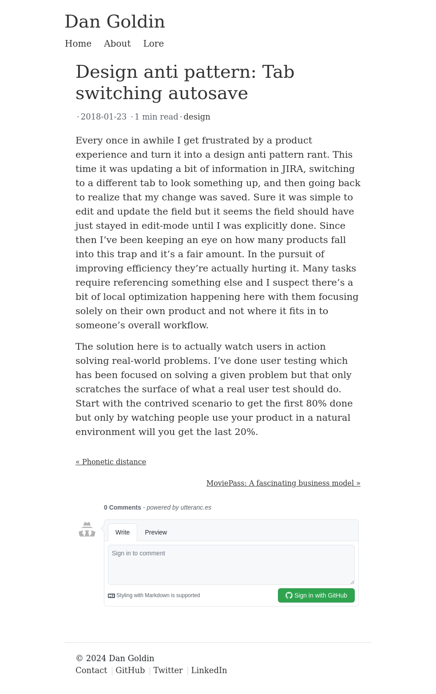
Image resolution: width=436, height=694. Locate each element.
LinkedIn (209, 670)
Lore (153, 43)
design (197, 116)
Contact (91, 670)
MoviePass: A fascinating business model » (283, 483)
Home (78, 43)
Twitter (167, 670)
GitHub (130, 670)
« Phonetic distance (110, 462)
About (117, 43)
